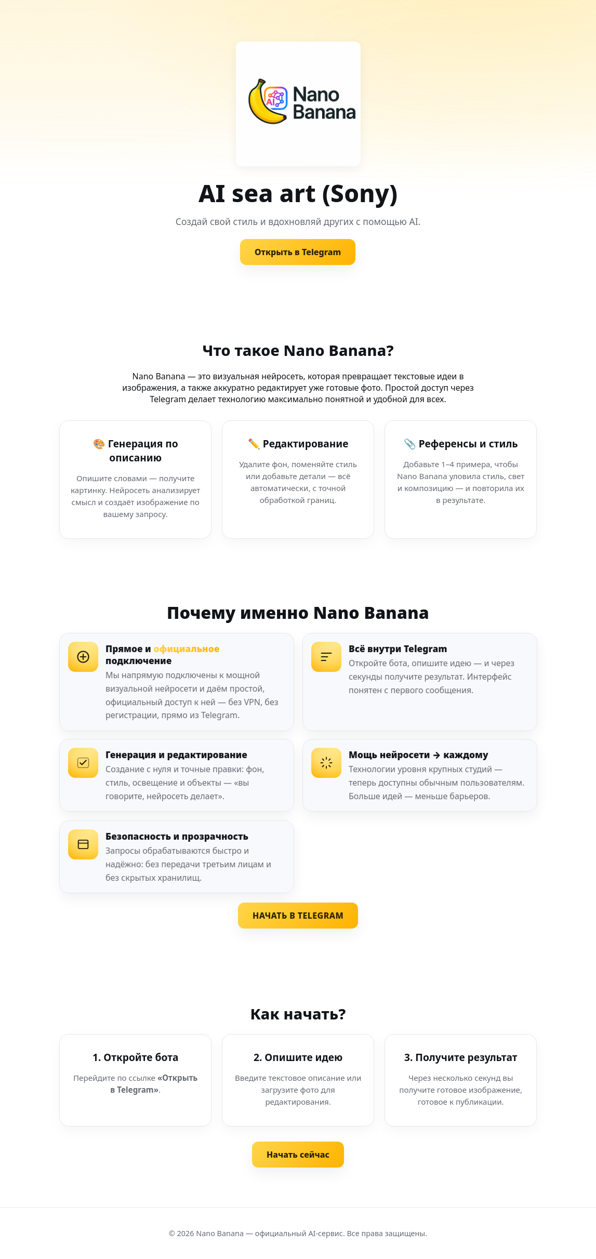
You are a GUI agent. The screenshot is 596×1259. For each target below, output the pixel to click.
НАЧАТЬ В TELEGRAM (298, 915)
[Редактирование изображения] (298, 479)
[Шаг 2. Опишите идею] (298, 1080)
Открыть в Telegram (298, 252)
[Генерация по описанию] (135, 479)
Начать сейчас (298, 1154)
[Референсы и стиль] (461, 479)
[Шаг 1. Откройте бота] (135, 1080)
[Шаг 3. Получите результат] (461, 1080)
